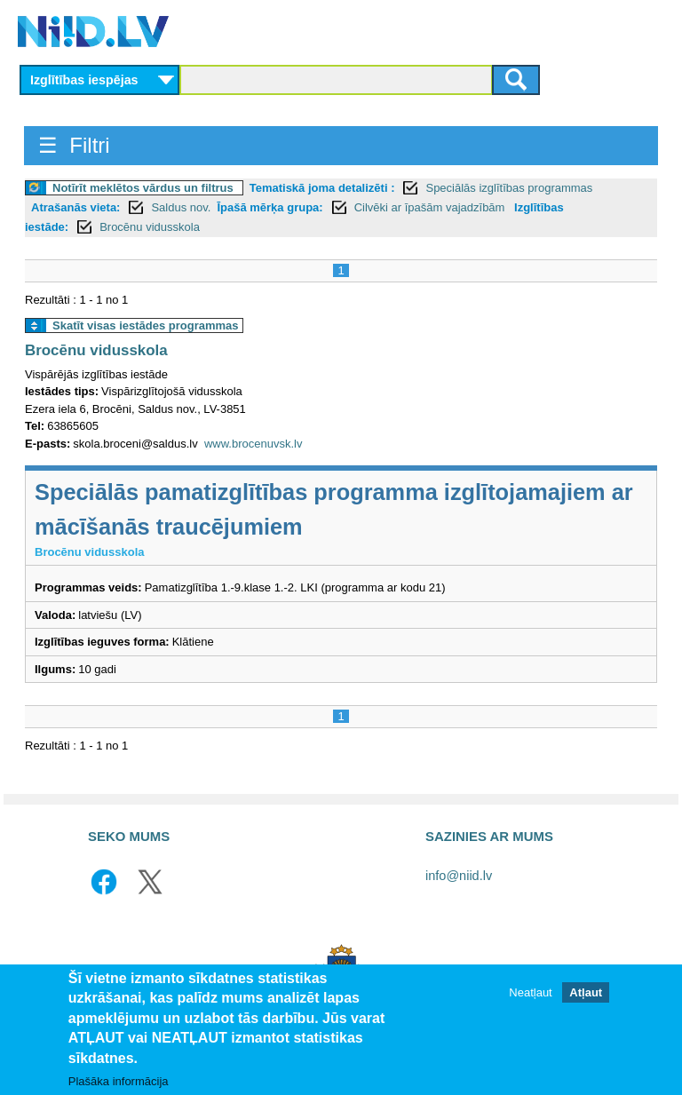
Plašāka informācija (118, 1082)
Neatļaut (530, 992)
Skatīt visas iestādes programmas (145, 325)
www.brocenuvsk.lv (253, 443)
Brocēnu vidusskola (149, 227)
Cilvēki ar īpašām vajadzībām (431, 207)
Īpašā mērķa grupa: (269, 207)
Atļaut (585, 992)
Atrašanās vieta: (75, 207)
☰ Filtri (74, 145)
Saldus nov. (180, 207)
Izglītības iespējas (84, 80)
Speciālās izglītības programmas (508, 187)
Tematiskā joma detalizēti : (322, 187)
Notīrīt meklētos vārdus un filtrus (143, 187)
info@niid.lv (458, 876)
